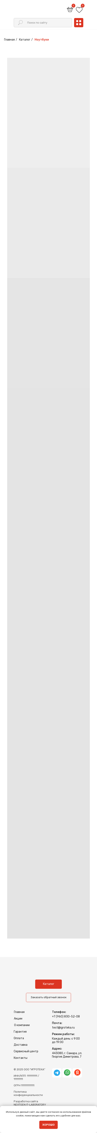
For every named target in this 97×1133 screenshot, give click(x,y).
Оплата (19, 1038)
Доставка (20, 1045)
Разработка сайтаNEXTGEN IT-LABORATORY (30, 1103)
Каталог (24, 39)
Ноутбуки (42, 39)
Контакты (20, 1058)
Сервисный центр (26, 1051)
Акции (18, 1018)
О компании (22, 1025)
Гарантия (20, 1031)
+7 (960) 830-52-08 (66, 1016)
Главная (9, 39)
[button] (48, 997)
